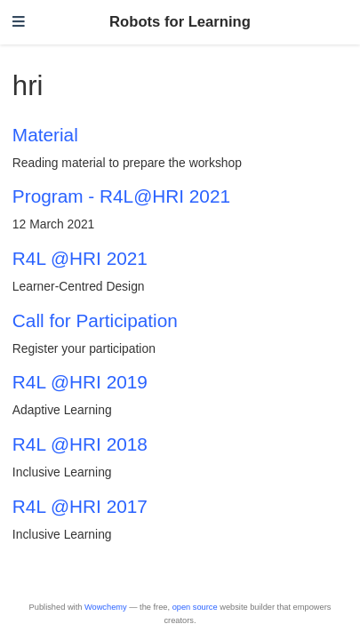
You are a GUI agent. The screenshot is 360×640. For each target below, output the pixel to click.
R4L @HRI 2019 (80, 382)
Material (45, 134)
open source (195, 607)
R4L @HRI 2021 (80, 258)
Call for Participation (95, 320)
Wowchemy (105, 607)
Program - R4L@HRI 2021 (121, 196)
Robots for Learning (180, 21)
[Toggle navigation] (18, 22)
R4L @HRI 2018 (80, 444)
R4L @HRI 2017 (80, 506)
